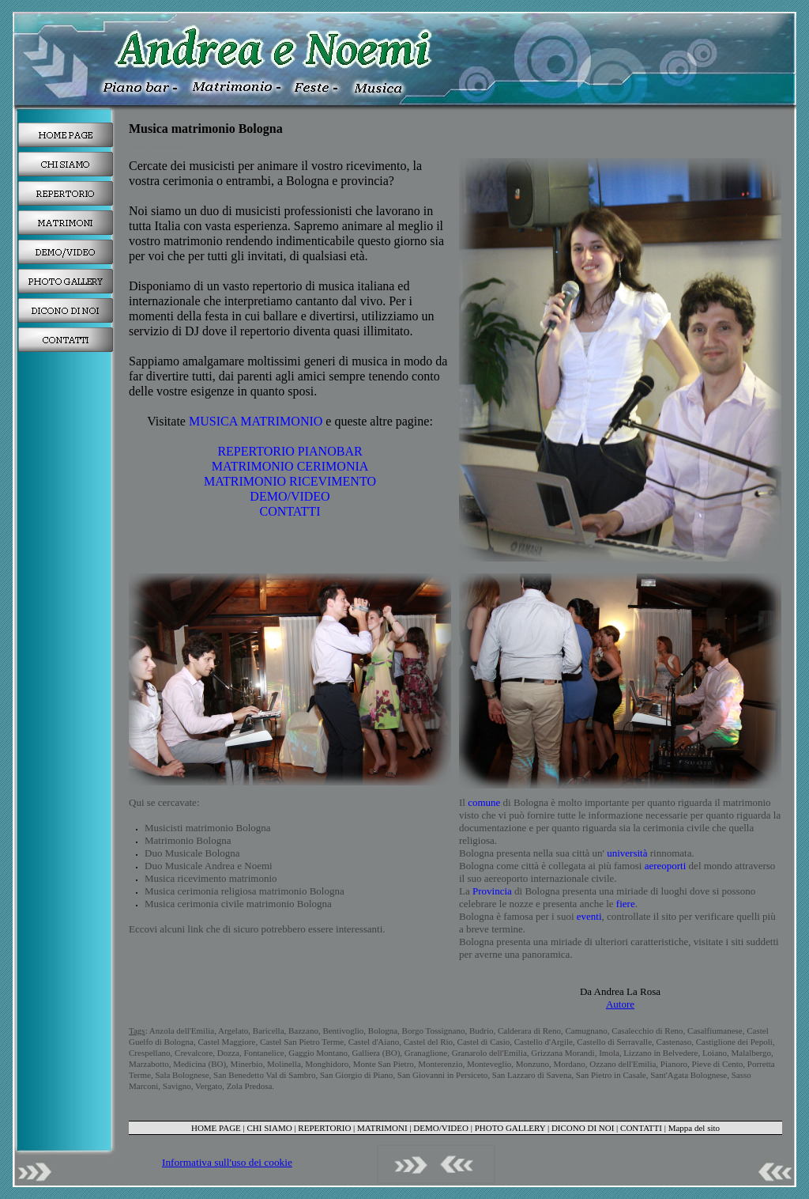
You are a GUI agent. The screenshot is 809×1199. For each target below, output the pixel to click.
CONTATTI (290, 511)
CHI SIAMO (269, 1128)
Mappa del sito (694, 1128)
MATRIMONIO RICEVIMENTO (290, 481)
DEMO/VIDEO (289, 496)
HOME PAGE (216, 1128)
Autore (620, 1004)
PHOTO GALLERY (510, 1128)
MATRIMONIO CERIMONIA (290, 466)
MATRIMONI (382, 1128)
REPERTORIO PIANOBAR (289, 451)
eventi (589, 916)
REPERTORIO (324, 1128)
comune (484, 802)
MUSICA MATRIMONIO (255, 421)
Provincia (492, 891)
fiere (625, 904)
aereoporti (666, 866)
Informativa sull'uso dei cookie (227, 1162)
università (626, 853)
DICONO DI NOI (582, 1128)
